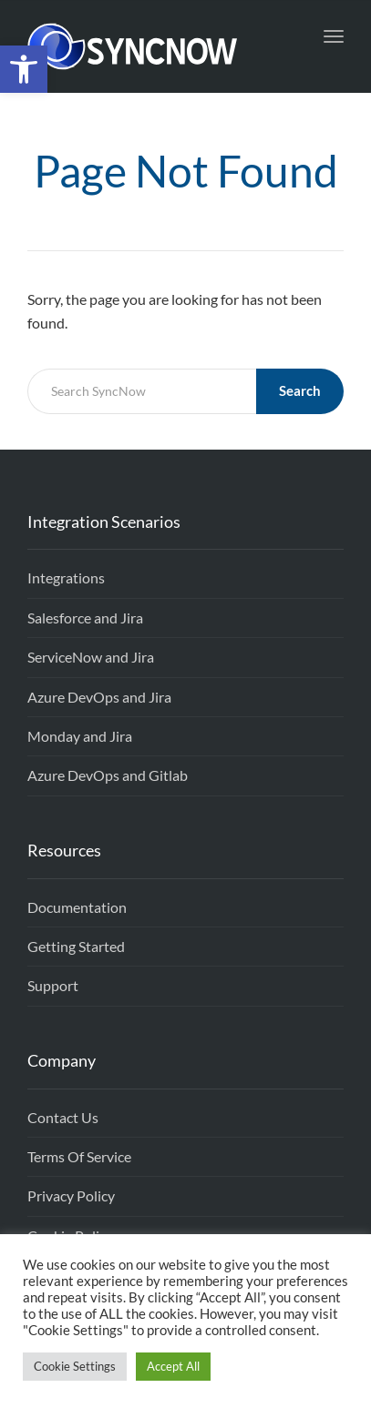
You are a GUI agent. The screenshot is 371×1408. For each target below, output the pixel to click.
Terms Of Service (79, 1156)
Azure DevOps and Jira (99, 696)
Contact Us (62, 1117)
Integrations (66, 577)
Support (52, 985)
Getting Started (76, 946)
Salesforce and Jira (85, 617)
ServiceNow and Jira (90, 656)
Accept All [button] (173, 1366)
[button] (23, 69)
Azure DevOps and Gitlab (107, 775)
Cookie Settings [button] (75, 1366)
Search (300, 390)
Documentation (77, 907)
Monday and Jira (79, 736)
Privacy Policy (71, 1195)
